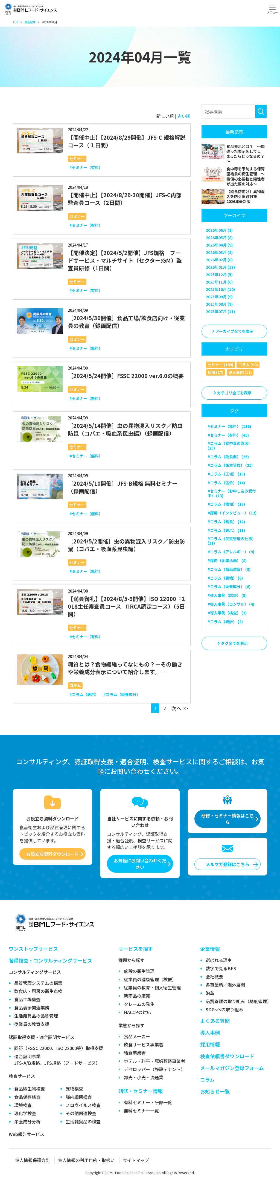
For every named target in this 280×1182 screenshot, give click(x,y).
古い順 (184, 116)
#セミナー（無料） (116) (229, 426)
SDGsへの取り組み (224, 1009)
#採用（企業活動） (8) (227, 560)
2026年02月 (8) (219, 259)
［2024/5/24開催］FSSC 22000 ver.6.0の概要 (126, 376)
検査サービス (22, 1076)
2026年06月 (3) (219, 230)
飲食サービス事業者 (143, 1044)
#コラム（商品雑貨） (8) (229, 569)
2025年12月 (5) (219, 274)
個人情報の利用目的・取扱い (86, 1160)
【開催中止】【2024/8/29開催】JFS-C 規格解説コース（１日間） (126, 141)
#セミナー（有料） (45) (228, 435)
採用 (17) (215, 372)
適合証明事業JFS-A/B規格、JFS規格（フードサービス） (57, 1059)
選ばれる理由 (219, 960)
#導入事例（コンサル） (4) (231, 604)
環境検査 (23, 1105)
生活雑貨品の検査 (83, 1121)
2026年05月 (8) (219, 237)
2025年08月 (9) (219, 304)
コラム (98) (248, 364)
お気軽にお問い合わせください (140, 863)
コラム (75, 685)
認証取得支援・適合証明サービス (41, 1037)
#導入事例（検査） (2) (227, 613)
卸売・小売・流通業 (143, 1077)
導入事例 (210, 1032)
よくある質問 (215, 1020)
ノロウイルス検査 (83, 1105)
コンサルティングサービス (35, 972)
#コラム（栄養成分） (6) (229, 586)
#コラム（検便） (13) (226, 504)
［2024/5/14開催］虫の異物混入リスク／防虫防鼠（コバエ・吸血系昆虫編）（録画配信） (125, 429)
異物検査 (74, 1088)
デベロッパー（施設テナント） (154, 1069)
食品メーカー (137, 1036)
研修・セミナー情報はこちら (227, 818)
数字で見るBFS (221, 968)
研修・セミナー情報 (140, 1090)
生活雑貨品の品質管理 (36, 1015)
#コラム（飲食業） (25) (228, 456)
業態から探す (131, 1025)
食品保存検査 (27, 1097)
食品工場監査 (27, 999)
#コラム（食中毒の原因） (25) (230, 445)
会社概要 (214, 976)
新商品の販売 (137, 995)
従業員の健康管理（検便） (150, 979)
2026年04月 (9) (219, 245)
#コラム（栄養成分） (121, 694)
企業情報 (210, 948)
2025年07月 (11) (220, 311)
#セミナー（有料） (86, 167)
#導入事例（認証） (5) (227, 595)
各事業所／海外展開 (225, 984)
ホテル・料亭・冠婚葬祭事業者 (154, 1061)
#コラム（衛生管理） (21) (230, 465)
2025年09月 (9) (219, 296)
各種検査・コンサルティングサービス (50, 960)
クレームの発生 (139, 1004)
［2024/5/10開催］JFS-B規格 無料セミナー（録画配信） (122, 487)
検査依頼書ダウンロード (227, 1056)
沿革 (210, 993)
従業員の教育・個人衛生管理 (152, 987)
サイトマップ (136, 1160)
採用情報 (210, 1044)
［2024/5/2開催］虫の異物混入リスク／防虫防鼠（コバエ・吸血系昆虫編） (126, 545)
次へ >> (179, 708)
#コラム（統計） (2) (225, 621)
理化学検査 (25, 1113)
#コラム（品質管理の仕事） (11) (232, 541)
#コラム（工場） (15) (226, 474)
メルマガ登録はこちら (227, 864)
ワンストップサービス (33, 948)
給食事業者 (135, 1052)
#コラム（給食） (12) (226, 521)
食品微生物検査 (29, 1088)
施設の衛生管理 (139, 971)
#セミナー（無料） (86, 348)
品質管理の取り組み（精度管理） (238, 1001)
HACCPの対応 (137, 1012)
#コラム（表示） (84, 694)
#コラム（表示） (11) (226, 530)
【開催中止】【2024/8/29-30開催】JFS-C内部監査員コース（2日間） (125, 199)
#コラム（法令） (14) (226, 482)
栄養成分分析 (27, 1121)
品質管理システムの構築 (38, 983)
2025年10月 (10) (220, 289)
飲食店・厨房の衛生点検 (38, 991)
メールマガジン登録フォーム (232, 1067)
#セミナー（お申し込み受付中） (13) (232, 493)
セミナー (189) (220, 364)
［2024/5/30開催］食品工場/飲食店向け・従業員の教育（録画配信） (126, 322)
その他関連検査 (81, 1113)
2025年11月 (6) (219, 282)
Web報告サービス (26, 1134)
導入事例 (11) (240, 372)
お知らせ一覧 (215, 1091)
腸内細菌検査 (79, 1097)
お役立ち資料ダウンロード (52, 854)
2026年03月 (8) (219, 252)
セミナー (77, 158)
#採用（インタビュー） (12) (232, 513)
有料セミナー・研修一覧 (148, 1102)
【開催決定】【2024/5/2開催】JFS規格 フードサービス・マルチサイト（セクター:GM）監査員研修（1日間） (125, 260)
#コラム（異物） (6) (225, 578)
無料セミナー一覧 (141, 1110)
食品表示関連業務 (31, 1007)
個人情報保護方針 (32, 1160)
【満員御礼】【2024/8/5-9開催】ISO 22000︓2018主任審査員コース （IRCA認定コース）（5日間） (126, 606)
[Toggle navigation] (272, 9)
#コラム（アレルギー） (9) (231, 551)
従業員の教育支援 (31, 1024)
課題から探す (131, 960)
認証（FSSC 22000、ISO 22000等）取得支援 (58, 1048)
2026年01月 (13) (220, 267)
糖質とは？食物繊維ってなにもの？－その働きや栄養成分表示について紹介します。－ (125, 668)
